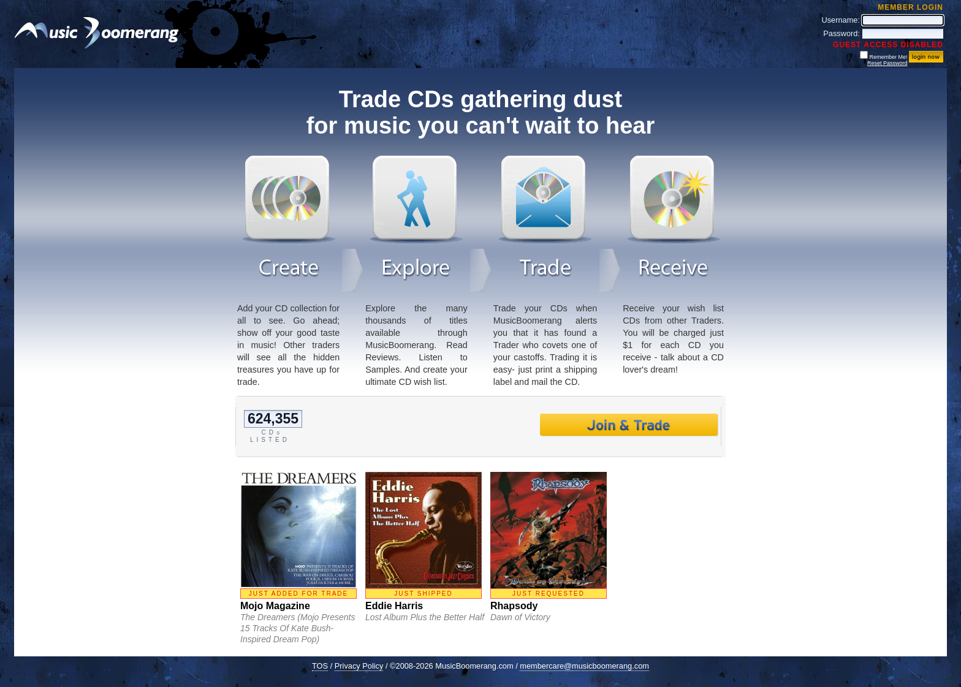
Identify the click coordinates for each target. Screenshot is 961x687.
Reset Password (887, 63)
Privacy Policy (359, 665)
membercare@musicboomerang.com (584, 665)
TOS (320, 665)
